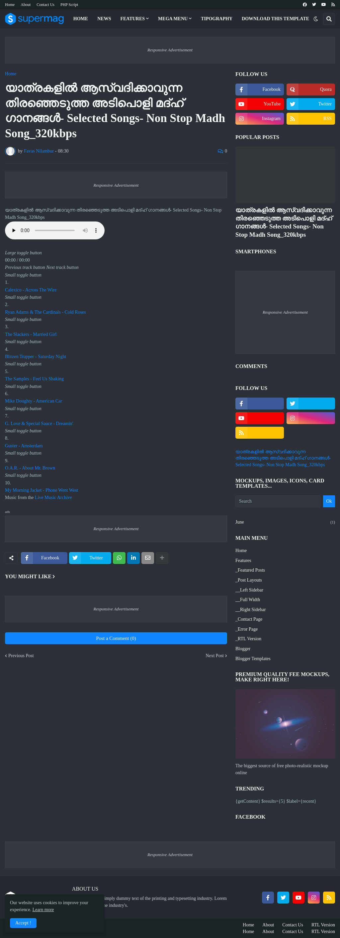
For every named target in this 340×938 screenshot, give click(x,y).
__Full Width (247, 599)
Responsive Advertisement (170, 49)
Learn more (43, 909)
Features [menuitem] (132, 18)
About (26, 4)
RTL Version (323, 924)
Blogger (242, 648)
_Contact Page (248, 619)
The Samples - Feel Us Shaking (34, 378)
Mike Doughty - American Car (33, 401)
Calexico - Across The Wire (30, 289)
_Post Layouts (248, 580)
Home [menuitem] (80, 18)
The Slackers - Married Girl (31, 334)
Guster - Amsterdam (24, 445)
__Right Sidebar (250, 609)
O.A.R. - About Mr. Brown (30, 468)
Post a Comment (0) (116, 638)
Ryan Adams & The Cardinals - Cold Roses (45, 312)
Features (243, 560)
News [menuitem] (104, 18)
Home (10, 4)
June (285, 522)
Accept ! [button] (23, 922)
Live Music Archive (53, 497)
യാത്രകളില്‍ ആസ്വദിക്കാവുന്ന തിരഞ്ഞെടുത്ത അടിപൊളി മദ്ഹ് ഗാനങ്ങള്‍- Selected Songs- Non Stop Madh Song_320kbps (283, 222)
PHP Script (69, 4)
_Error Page (246, 629)
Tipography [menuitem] (216, 18)
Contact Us (45, 4)
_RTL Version (248, 638)
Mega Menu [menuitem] (173, 18)
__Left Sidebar (249, 590)
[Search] (277, 501)
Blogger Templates (253, 658)
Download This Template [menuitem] (275, 18)
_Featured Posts (250, 570)
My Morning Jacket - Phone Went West (41, 490)
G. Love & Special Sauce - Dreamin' (39, 423)
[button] (315, 19)
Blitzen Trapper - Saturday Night (35, 356)
